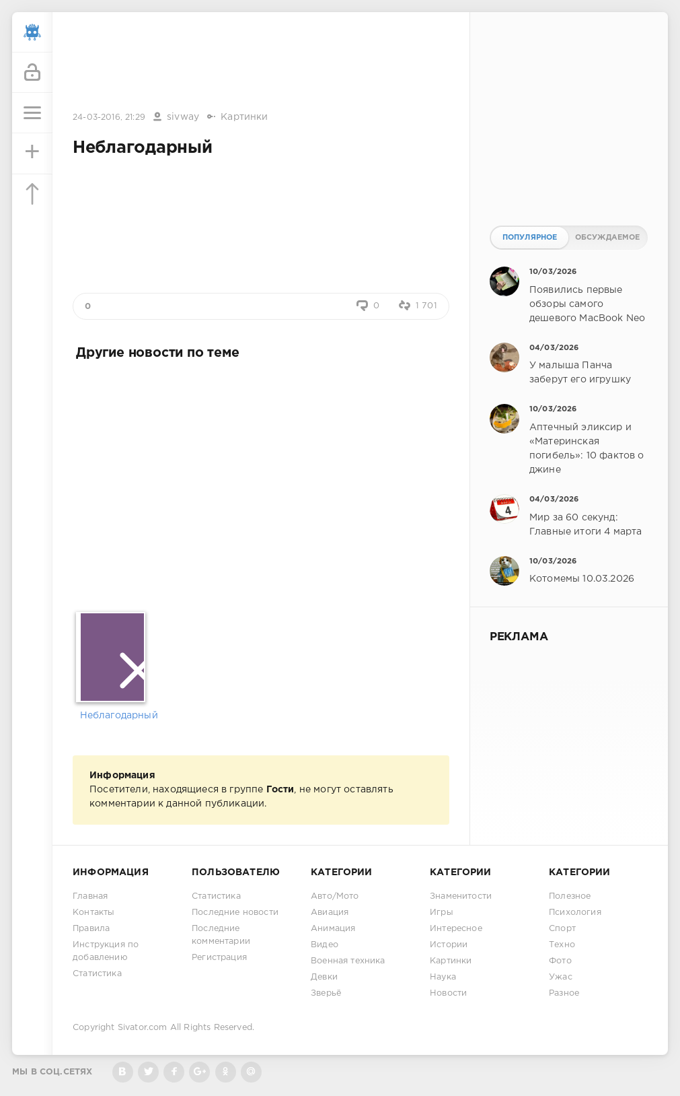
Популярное (530, 237)
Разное (564, 993)
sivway (183, 117)
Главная (90, 896)
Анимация (333, 928)
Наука (443, 977)
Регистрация (219, 957)
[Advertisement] (261, 62)
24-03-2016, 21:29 (109, 117)
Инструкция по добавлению (106, 951)
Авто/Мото (335, 896)
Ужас (560, 977)
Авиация (329, 912)
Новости (448, 993)
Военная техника (348, 961)
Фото (560, 961)
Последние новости (235, 912)
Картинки (244, 117)
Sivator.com (142, 1027)
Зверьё (326, 993)
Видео (324, 945)
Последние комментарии (221, 935)
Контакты (93, 912)
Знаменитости (461, 896)
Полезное (570, 896)
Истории (448, 945)
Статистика (97, 974)
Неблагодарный (113, 716)
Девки (324, 977)
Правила (91, 928)
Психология (575, 912)
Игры (441, 912)
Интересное (456, 928)
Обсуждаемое (607, 237)
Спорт (562, 928)
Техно (562, 945)
